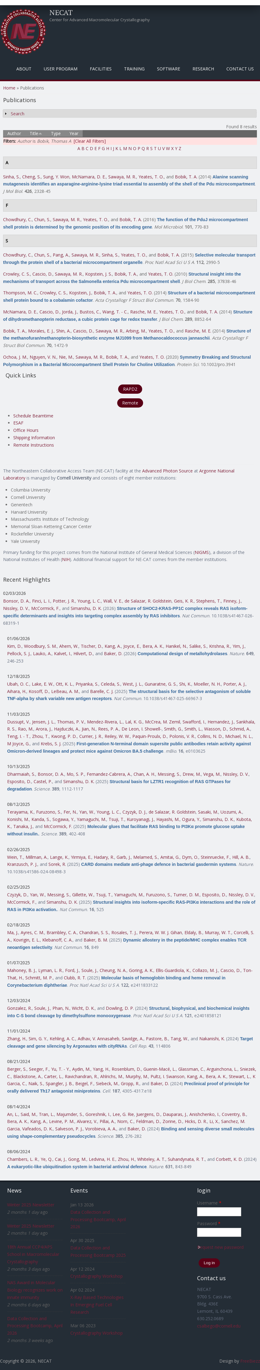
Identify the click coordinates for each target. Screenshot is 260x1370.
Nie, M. (66, 357)
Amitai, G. (170, 857)
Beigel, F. (84, 1083)
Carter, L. (53, 1076)
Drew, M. (192, 774)
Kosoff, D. (39, 691)
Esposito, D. (19, 781)
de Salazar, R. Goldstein (148, 601)
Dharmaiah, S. (21, 774)
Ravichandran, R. (81, 1076)
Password (209, 1223)
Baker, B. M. (96, 940)
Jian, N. (89, 729)
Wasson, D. (215, 729)
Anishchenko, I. (204, 1114)
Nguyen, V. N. (43, 357)
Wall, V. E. (112, 601)
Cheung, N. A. (113, 970)
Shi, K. (185, 684)
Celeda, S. (110, 684)
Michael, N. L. (238, 736)
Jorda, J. (69, 312)
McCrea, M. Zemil (162, 722)
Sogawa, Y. (63, 819)
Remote (130, 403)
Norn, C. (125, 1121)
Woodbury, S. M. (40, 646)
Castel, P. (43, 781)
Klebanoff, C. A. (57, 940)
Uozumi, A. (231, 812)
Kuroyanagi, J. (140, 819)
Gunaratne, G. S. (161, 684)
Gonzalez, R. (19, 1008)
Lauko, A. (42, 653)
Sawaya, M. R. (122, 177)
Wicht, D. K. (83, 1008)
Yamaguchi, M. (91, 819)
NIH (66, 559)
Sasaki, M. (208, 812)
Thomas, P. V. (71, 722)
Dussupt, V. (18, 722)
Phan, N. (60, 1008)
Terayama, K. (20, 812)
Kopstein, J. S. (98, 274)
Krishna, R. (219, 646)
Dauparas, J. (175, 1114)
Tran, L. (46, 1114)
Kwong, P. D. (64, 736)
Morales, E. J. (41, 331)
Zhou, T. (40, 736)
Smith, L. (193, 729)
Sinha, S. (11, 177)
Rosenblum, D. (126, 1069)
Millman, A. (36, 857)
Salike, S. (198, 646)
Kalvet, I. (62, 653)
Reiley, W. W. (117, 736)
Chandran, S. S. (94, 932)
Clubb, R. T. (75, 978)
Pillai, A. (107, 1121)
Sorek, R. (57, 864)
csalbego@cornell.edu (219, 1326)
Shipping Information (34, 437)
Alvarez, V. (87, 1121)
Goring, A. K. (141, 970)
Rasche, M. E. (143, 312)
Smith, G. (173, 729)
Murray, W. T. (218, 932)
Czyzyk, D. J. (134, 812)
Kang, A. (113, 646)
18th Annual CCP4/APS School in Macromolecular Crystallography (33, 1254)
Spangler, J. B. (59, 1083)
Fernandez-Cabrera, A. (109, 774)
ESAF (18, 423)
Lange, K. (59, 857)
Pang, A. (61, 255)
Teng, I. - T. (18, 736)
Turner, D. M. (186, 895)
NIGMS (202, 552)
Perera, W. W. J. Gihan (160, 932)
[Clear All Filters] (90, 141)
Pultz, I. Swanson (167, 1076)
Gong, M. (77, 1159)
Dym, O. (190, 857)
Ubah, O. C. (18, 684)
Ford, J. (72, 970)
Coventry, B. (234, 1114)
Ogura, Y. (191, 819)
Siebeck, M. (107, 1083)
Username (209, 1203)
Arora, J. (44, 729)
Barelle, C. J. (101, 691)
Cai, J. (60, 1159)
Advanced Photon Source (167, 471)
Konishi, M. (18, 819)
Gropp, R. (130, 1083)
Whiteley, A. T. (151, 1159)
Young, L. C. (89, 601)
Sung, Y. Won (56, 177)
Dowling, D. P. (120, 1008)
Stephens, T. (208, 601)
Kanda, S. (40, 819)
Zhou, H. (126, 1159)
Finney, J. (232, 601)
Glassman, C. (191, 1069)
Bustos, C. (90, 312)
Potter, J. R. (64, 601)
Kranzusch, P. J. (22, 864)
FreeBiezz (250, 1361)
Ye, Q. (46, 1159)
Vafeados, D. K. (37, 1129)
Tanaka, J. (23, 826)
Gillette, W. (82, 895)
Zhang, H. (16, 1038)
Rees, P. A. (108, 729)
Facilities (101, 69)
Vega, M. (212, 774)
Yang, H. (101, 1069)
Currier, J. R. (90, 736)
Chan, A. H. (144, 774)
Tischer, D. (91, 646)
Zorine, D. (172, 1121)
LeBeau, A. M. (65, 691)
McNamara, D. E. (89, 177)
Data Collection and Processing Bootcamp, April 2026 (35, 1326)
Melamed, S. (145, 857)
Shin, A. (63, 331)
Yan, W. (86, 812)
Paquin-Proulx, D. (149, 736)
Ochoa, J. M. (15, 357)
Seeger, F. (39, 1069)
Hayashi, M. (168, 819)
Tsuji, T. (116, 819)
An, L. (12, 1114)
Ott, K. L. (64, 684)
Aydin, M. (81, 1069)
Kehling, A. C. (62, 1038)
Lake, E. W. (42, 684)
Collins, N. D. (210, 736)
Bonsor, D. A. (16, 601)
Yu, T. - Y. (60, 1069)
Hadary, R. (104, 857)
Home (9, 88)
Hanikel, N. (176, 646)
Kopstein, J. (80, 293)
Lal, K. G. (133, 722)
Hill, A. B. (241, 857)
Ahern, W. (68, 646)
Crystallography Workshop (96, 1276)
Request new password (220, 1247)
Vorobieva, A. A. (100, 1129)
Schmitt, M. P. (39, 978)
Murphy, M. (137, 1076)
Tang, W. (179, 1038)
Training (134, 69)
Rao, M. (25, 729)
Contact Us (240, 69)
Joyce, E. (131, 646)
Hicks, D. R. (196, 1121)
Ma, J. (12, 932)
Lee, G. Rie (123, 1114)
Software (168, 69)
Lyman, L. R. (50, 970)
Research (203, 69)
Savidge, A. (132, 1038)
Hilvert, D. (83, 653)
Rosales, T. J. (124, 932)
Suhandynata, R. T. (186, 1159)
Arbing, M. (136, 331)
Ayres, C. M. (32, 932)
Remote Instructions (33, 445)
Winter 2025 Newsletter (30, 1205)
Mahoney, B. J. (21, 970)
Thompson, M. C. (20, 293)
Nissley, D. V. (16, 608)
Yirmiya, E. (81, 857)
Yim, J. (239, 646)
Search (17, 114)
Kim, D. (14, 646)
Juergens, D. (148, 1114)
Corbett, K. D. (229, 1159)
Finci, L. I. (41, 601)
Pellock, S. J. (19, 653)
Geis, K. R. (184, 601)
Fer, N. (70, 812)
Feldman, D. (148, 1121)
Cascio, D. (42, 274)
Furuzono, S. (48, 812)
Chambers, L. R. (22, 1159)
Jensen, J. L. (43, 722)
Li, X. (214, 1121)
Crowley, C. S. (16, 274)
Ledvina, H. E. (102, 1159)
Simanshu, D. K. (86, 608)
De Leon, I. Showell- (142, 729)
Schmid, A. (239, 729)
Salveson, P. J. (69, 1129)
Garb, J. (124, 857)
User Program (60, 69)
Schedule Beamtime (33, 416)
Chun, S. (42, 219)
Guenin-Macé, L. (159, 1069)
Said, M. (28, 1114)
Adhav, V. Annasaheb (98, 1038)
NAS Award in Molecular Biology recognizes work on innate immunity (35, 1290)
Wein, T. (15, 857)
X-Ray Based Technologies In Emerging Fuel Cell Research (97, 1304)
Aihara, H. (16, 691)
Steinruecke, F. (215, 857)
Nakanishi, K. (212, 1038)
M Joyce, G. (18, 744)
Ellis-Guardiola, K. (173, 970)
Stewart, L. (239, 1076)
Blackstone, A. (27, 1076)
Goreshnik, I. (97, 1114)
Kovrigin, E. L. (26, 940)
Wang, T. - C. (115, 312)
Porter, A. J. (234, 684)
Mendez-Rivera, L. (105, 722)
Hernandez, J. (221, 722)
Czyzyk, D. (17, 895)
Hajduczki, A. (66, 729)
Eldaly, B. (193, 932)
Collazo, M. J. (205, 970)
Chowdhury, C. (17, 219)
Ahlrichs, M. (111, 1076)
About (23, 69)
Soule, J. (89, 970)
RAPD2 (130, 389)
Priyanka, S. (87, 684)
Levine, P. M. (61, 1121)
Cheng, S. (31, 177)
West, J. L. (132, 684)
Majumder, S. (69, 1114)
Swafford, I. (194, 722)
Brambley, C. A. (62, 932)
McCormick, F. (45, 608)
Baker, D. (113, 653)
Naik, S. (35, 1083)
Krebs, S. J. (51, 744)
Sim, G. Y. (38, 1038)
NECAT (61, 12)
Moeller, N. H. (207, 684)
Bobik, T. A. (186, 177)
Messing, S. (169, 774)
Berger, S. (17, 1069)
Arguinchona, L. (222, 1069)
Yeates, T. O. (151, 177)
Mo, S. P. (75, 774)
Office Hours (26, 430)
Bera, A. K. (152, 646)
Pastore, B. (157, 1038)
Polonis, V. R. (182, 736)
